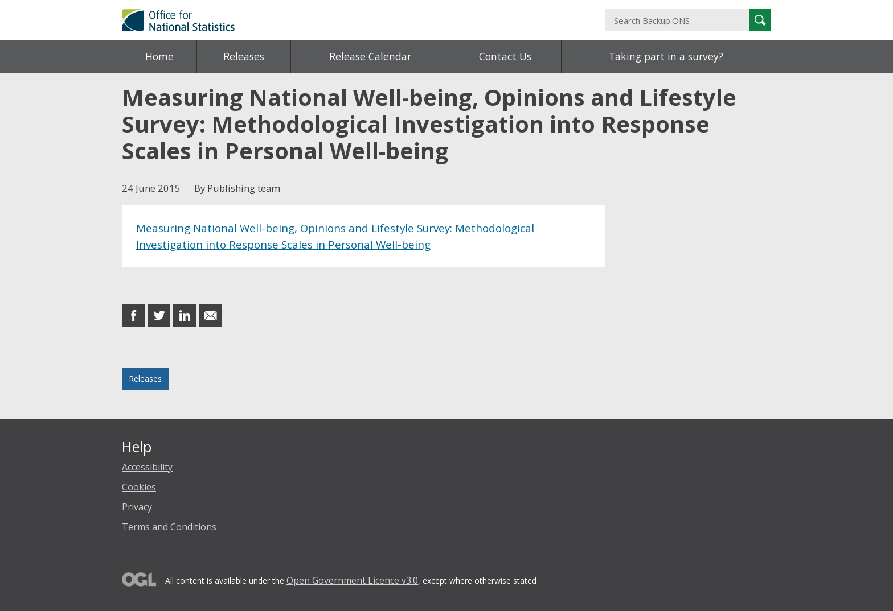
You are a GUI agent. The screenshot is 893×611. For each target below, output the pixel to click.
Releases (243, 56)
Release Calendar (370, 56)
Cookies (139, 487)
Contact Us (505, 56)
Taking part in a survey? (666, 56)
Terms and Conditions (169, 527)
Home (159, 56)
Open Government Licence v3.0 (352, 580)
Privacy (137, 507)
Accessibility (147, 467)
